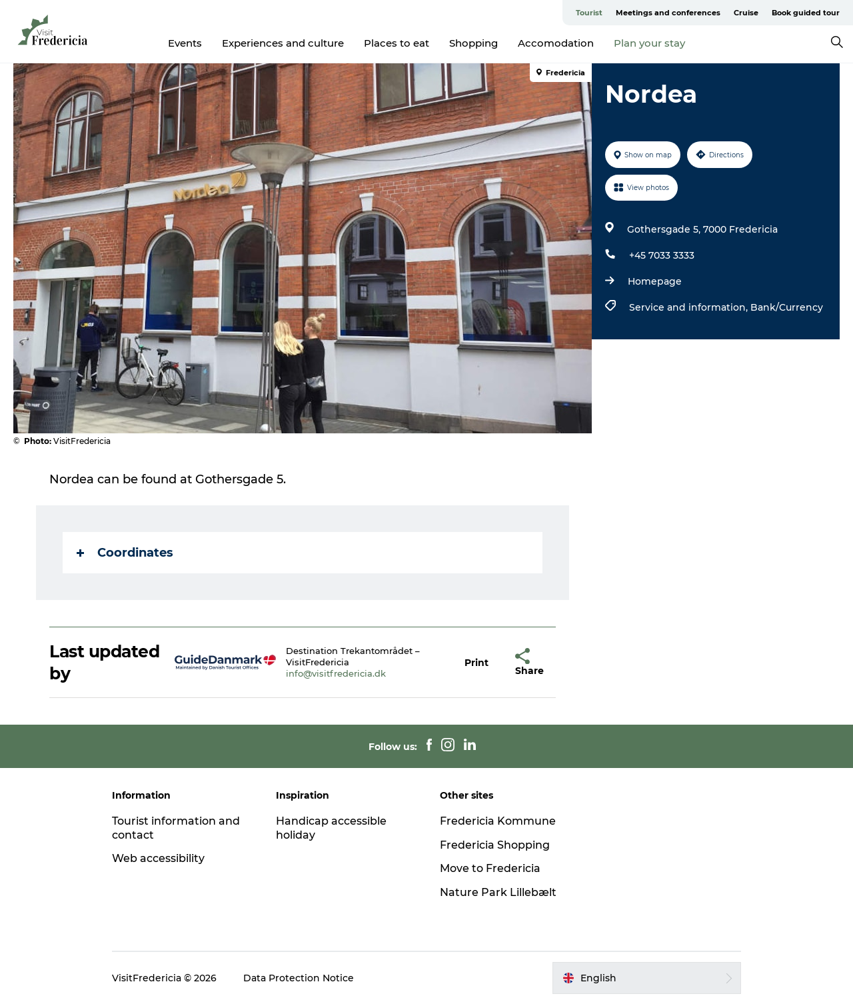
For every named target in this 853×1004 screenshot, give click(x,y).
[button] (476, 662)
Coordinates (125, 552)
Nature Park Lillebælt (498, 892)
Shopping (473, 43)
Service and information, (689, 307)
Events (185, 43)
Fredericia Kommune (498, 821)
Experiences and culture (283, 43)
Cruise (746, 12)
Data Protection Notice (298, 978)
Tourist (589, 12)
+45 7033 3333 (661, 255)
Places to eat (396, 43)
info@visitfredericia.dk (336, 673)
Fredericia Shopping (495, 845)
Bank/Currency (786, 307)
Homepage (655, 281)
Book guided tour (806, 12)
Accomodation (556, 43)
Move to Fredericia (490, 868)
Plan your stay (649, 43)
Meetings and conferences (668, 12)
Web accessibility (158, 858)
